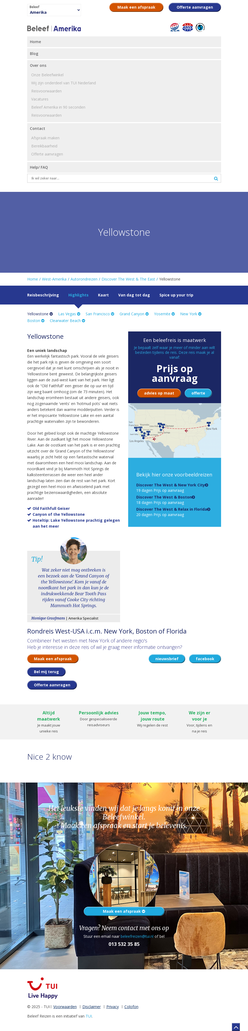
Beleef (34, 7)
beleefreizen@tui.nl (137, 936)
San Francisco (100, 313)
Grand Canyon (134, 313)
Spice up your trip (176, 294)
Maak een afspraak (124, 911)
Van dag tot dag (134, 294)
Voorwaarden (65, 1006)
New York (190, 313)
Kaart (103, 294)
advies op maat (159, 393)
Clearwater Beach (67, 320)
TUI (89, 1016)
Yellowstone (40, 313)
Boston (35, 320)
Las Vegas (69, 313)
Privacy (112, 1006)
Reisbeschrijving (43, 294)
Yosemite (164, 313)
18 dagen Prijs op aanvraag (164, 499)
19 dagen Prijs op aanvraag (170, 487)
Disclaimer (91, 1006)
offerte (198, 393)
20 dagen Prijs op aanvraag (171, 512)
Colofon (131, 1006)
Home (32, 279)
